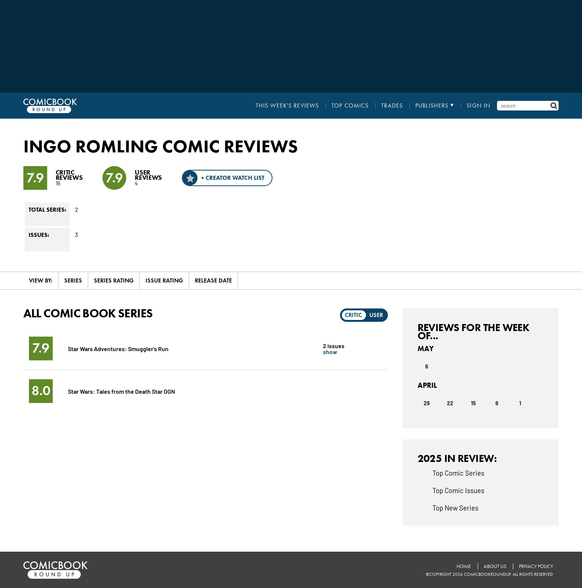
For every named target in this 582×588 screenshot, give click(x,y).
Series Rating (114, 280)
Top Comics (350, 106)
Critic (353, 314)
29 (426, 403)
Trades (392, 106)
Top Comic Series (458, 472)
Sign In (478, 106)
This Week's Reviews (287, 106)
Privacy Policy (536, 566)
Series (73, 280)
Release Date (213, 280)
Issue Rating (164, 280)
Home (464, 566)
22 (450, 403)
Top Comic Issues (458, 490)
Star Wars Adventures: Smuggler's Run (118, 348)
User (376, 314)
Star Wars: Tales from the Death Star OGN (121, 391)
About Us (495, 566)
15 (473, 403)
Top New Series (455, 507)
